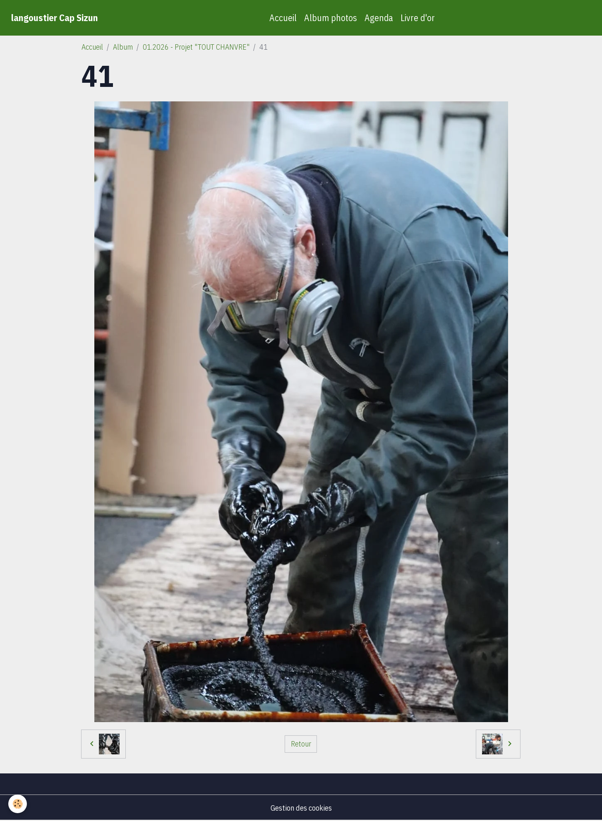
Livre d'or (418, 18)
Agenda (379, 18)
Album (123, 47)
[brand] (54, 18)
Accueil (283, 18)
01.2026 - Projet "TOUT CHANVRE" (196, 47)
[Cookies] (17, 804)
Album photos (330, 18)
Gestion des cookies (301, 808)
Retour (301, 744)
